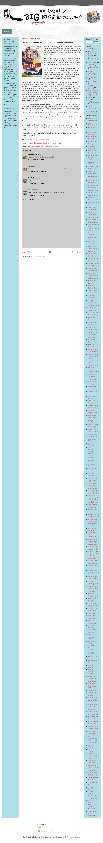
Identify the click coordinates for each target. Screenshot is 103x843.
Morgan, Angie (92, 542)
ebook (90, 106)
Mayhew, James (93, 519)
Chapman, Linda (93, 200)
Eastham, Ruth (92, 288)
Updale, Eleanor (93, 767)
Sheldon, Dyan (92, 678)
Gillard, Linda (92, 325)
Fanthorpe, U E (93, 295)
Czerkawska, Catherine (92, 233)
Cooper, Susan (92, 210)
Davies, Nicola (92, 246)
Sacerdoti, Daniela (91, 666)
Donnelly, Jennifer (93, 263)
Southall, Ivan (92, 692)
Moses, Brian (92, 558)
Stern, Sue (91, 709)
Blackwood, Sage (93, 166)
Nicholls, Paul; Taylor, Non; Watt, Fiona (93, 572)
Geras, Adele (92, 320)
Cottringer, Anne (93, 217)
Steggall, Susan (93, 704)
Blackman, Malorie (91, 163)
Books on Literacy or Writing (93, 54)
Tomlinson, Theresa (91, 746)
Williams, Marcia (93, 796)
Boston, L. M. (92, 169)
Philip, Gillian (92, 601)
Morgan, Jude (92, 544)
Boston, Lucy (92, 171)
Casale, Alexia (92, 195)
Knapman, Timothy (91, 421)
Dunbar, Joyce (92, 276)
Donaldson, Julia (93, 258)
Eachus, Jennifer (93, 278)
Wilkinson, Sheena (91, 788)
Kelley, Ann (91, 403)
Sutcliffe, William (93, 724)
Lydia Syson (31, 146)
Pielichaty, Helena (93, 603)
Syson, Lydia (92, 734)
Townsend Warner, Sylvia (92, 754)
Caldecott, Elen (93, 190)
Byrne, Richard (92, 187)
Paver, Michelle (93, 586)
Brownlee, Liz (92, 183)
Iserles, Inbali (92, 394)
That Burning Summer (51, 146)
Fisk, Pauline (92, 302)
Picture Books (92, 81)
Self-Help (91, 88)
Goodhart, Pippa (93, 332)
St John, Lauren (93, 697)
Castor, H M (91, 197)
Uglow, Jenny (92, 765)
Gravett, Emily (92, 339)
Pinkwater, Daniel (93, 608)
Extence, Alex (92, 293)
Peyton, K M (92, 598)
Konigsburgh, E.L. (93, 427)
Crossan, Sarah (93, 222)
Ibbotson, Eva (92, 391)
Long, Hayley (92, 481)
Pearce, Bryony (93, 588)
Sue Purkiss (39, 146)
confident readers (93, 102)
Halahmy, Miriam (93, 352)
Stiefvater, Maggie (93, 711)
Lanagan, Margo (93, 434)
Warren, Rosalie (93, 777)
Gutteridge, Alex (93, 349)
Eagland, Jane (92, 280)
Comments (42, 831)
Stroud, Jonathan (93, 721)
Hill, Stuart (91, 384)
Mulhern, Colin (92, 560)
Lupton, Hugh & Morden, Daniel (93, 499)
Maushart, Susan (93, 514)
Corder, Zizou (92, 215)
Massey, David (92, 512)
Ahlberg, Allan (92, 118)
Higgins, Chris (92, 381)
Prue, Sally (91, 618)
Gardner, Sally (92, 315)
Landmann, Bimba (91, 440)
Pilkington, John (93, 606)
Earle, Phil (91, 283)
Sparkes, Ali (91, 695)
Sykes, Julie (92, 731)
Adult (89, 49)
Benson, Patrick (93, 153)
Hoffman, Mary (92, 386)
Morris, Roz (91, 555)
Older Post (76, 252)
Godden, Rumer (93, 330)
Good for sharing (93, 58)
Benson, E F (92, 150)
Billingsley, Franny (91, 159)
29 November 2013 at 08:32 (37, 195)
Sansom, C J (92, 674)
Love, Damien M (93, 488)
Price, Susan (92, 611)
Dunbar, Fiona (92, 271)
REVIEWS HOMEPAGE (39, 139)
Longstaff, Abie (92, 483)
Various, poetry (92, 770)
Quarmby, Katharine (91, 626)
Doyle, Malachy (93, 268)
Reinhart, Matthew (91, 638)
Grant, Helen (92, 334)
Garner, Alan (92, 317)
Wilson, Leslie (92, 798)
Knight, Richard (93, 424)
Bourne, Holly (92, 173)
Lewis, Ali (91, 471)
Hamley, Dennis (93, 365)
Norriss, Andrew (93, 576)
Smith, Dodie (92, 681)
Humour (90, 65)
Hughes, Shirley (93, 389)
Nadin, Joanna (92, 563)
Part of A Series (93, 77)
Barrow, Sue (92, 141)
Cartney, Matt (92, 192)
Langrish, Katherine (91, 444)
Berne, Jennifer (93, 155)
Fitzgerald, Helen (93, 305)
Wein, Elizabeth (93, 780)
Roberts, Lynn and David (92, 657)
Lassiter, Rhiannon (91, 452)
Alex (29, 166)
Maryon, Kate (92, 507)
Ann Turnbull (32, 154)
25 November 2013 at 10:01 (37, 160)
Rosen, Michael (93, 663)
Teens (90, 97)
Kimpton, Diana (93, 413)
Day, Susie (91, 253)
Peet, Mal (91, 593)
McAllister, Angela (93, 526)
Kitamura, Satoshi (93, 415)
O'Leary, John (92, 579)
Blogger (77, 837)
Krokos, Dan (92, 429)
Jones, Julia (91, 400)
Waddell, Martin (93, 772)
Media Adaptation (93, 67)
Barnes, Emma (92, 136)
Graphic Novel (92, 62)
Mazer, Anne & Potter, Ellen (92, 522)
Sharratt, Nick (92, 676)
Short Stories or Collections (93, 91)
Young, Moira (92, 815)
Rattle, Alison (92, 629)
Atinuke (90, 130)
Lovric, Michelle (93, 490)
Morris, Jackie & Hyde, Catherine (93, 552)
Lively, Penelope (93, 478)
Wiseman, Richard (91, 801)
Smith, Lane (92, 683)
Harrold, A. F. (92, 374)
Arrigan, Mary (92, 127)
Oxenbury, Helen (93, 584)
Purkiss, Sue (92, 623)
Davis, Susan (92, 251)
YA (89, 99)
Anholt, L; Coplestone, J (92, 124)
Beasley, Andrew (93, 144)
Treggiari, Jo (92, 758)
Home (52, 252)
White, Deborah (93, 782)
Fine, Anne (91, 298)
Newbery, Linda (93, 565)
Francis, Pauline (93, 312)
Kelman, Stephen (93, 405)
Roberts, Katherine (91, 644)
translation (91, 111)
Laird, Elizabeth (93, 431)
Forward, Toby (92, 307)
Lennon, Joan (92, 468)
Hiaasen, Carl (92, 379)
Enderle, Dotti (92, 290)
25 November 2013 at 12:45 (37, 171)
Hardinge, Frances (91, 368)
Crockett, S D (92, 219)
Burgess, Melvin (93, 185)
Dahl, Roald (91, 241)
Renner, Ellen (92, 641)
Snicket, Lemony (93, 690)
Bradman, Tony (93, 180)
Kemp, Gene (92, 408)
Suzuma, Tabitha (93, 726)
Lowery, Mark (92, 495)
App (89, 51)
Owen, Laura (92, 581)
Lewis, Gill (91, 473)
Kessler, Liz (91, 410)
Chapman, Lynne (93, 202)
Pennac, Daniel (93, 596)
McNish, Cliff (92, 537)
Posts (41, 828)
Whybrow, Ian (92, 785)
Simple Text (91, 95)
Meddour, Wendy (93, 539)
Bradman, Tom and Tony (92, 177)
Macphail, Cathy (93, 502)
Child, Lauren (92, 205)
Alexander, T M (93, 121)
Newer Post (27, 252)
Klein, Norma (92, 418)
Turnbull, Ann (92, 760)
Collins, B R (91, 207)
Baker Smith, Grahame (92, 133)
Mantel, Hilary (92, 504)
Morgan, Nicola (93, 546)
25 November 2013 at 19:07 (37, 183)
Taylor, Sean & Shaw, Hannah (92, 739)
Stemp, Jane (92, 706)
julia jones (31, 190)
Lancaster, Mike (93, 436)
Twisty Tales (92, 763)
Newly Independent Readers (92, 73)
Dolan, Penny (92, 256)
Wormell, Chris (92, 809)
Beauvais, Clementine (91, 147)
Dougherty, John (93, 266)
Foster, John (92, 310)
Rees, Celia (91, 632)
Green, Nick (91, 344)
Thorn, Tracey (92, 743)
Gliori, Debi (91, 327)
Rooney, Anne (92, 660)
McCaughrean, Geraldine (92, 529)
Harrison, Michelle (93, 372)
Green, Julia (92, 342)
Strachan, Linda (93, 714)
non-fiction (91, 109)
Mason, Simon (92, 509)
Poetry (90, 85)
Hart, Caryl (91, 376)
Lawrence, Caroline (91, 456)
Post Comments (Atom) (37, 256)
